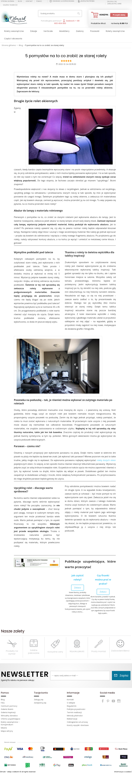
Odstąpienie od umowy (77, 722)
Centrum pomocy (9, 706)
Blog (20, 1)
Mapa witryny (7, 731)
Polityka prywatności (76, 709)
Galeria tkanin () (10, 5)
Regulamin (71, 706)
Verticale (48, 31)
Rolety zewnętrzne (115, 31)
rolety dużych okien (106, 460)
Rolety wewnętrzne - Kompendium (10, 723)
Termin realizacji (74, 712)
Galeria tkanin (7, 709)
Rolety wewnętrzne (14, 31)
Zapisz (121, 676)
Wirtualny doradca (9, 715)
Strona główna (7, 1)
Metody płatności (75, 715)
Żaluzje (33, 31)
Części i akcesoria (13, 38)
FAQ (3, 703)
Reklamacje (72, 719)
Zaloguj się (38, 699)
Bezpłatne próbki (86, 1)
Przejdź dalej (119, 15)
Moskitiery (64, 31)
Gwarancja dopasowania (62, 1)
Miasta (4, 728)
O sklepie (71, 703)
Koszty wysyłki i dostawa (78, 725)
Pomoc (39, 1)
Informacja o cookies (122, 772)
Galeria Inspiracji (8, 712)
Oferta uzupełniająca (10, 719)
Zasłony (80, 31)
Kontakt (29, 1)
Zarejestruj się (40, 703)
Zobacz (77, 587)
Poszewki (94, 31)
